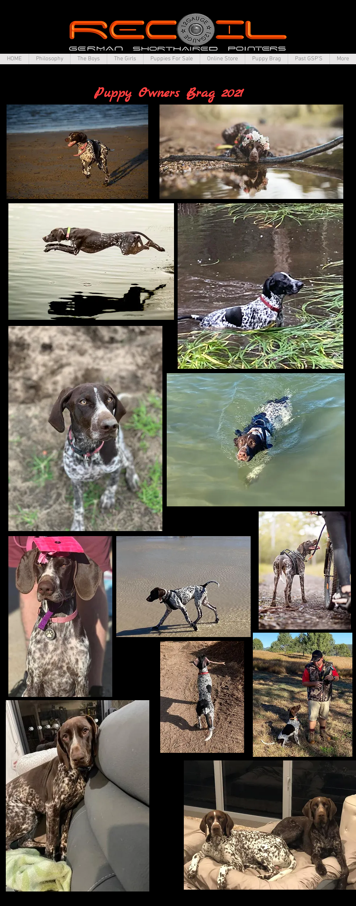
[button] (49, 59)
